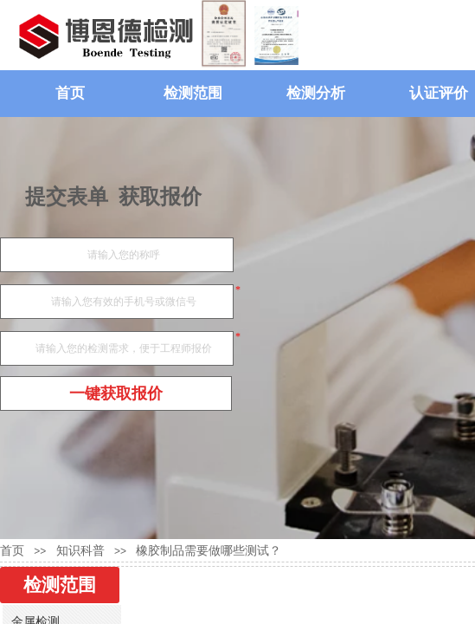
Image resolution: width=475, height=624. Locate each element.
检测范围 (193, 93)
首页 (70, 93)
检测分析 (315, 93)
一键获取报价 (116, 393)
